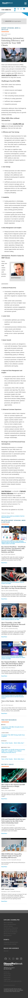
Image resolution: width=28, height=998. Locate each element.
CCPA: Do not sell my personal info (12, 981)
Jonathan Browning (13, 590)
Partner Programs (15, 542)
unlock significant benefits (9, 75)
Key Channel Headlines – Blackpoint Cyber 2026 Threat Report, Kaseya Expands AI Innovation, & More (13, 663)
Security (7, 543)
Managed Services (5, 517)
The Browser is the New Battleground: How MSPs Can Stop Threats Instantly (13, 587)
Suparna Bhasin (11, 790)
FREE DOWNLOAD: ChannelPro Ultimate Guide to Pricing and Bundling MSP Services (11, 855)
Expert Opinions (7, 28)
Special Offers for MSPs (10, 933)
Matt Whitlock (12, 554)
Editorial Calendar (8, 926)
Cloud (16, 541)
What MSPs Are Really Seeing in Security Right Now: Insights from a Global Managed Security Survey (13, 751)
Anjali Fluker (12, 825)
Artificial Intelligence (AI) (8, 516)
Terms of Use (7, 975)
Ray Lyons (11, 705)
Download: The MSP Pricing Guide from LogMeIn (13, 735)
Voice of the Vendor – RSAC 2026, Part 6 (12, 759)
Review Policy (7, 973)
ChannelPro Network (16, 860)
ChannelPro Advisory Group (10, 930)
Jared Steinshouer (6, 491)
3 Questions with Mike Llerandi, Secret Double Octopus (12, 727)
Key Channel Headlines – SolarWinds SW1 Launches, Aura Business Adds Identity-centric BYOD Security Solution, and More (13, 549)
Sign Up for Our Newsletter (10, 931)
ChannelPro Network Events (11, 942)
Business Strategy (19, 516)
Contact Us (6, 972)
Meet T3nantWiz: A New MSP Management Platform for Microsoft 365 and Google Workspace (13, 624)
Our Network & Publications (11, 928)
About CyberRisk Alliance (10, 924)
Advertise (6, 951)
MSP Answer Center (7, 889)
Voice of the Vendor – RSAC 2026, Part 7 (13, 702)
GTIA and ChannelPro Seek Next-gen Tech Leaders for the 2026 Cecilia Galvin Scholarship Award (13, 821)
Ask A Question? (8, 935)
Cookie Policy (7, 979)
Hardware (21, 541)
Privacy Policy (7, 977)
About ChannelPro (8, 922)
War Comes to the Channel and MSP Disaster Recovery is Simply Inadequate (13, 786)
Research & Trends (20, 657)
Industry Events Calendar (10, 944)
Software (12, 543)
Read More (4, 562)
